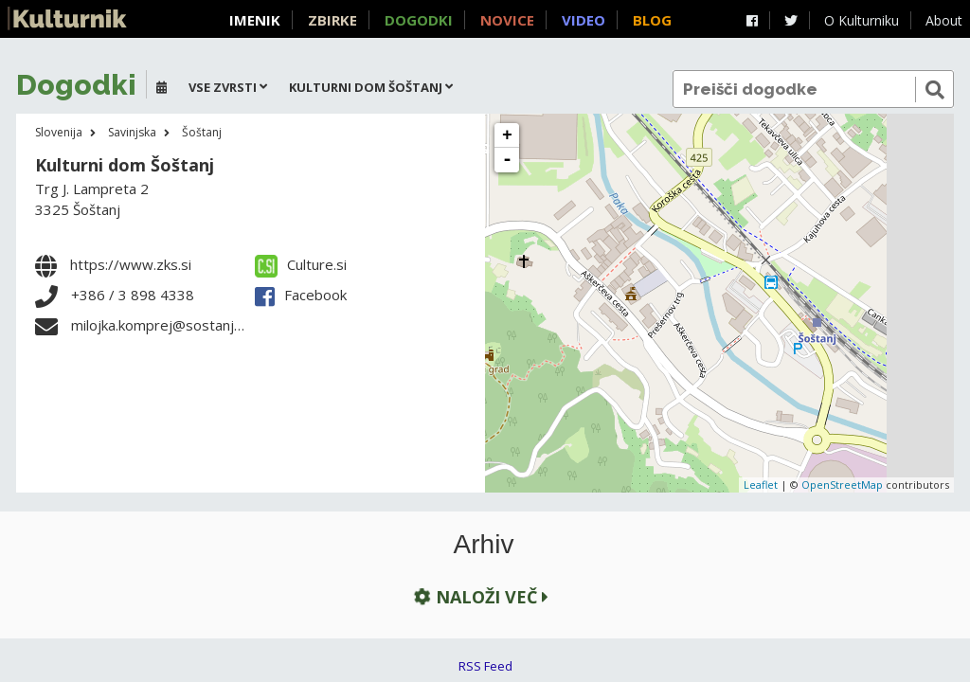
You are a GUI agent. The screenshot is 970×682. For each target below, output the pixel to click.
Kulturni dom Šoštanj (124, 164)
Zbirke (332, 19)
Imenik (254, 19)
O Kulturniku (861, 20)
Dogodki (419, 19)
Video (583, 19)
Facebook (301, 294)
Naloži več (479, 596)
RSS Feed (485, 665)
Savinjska (132, 132)
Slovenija (58, 132)
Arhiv (484, 544)
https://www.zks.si (130, 264)
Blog (652, 19)
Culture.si (301, 264)
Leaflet (761, 484)
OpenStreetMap (842, 484)
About (943, 20)
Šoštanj (202, 132)
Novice (507, 19)
